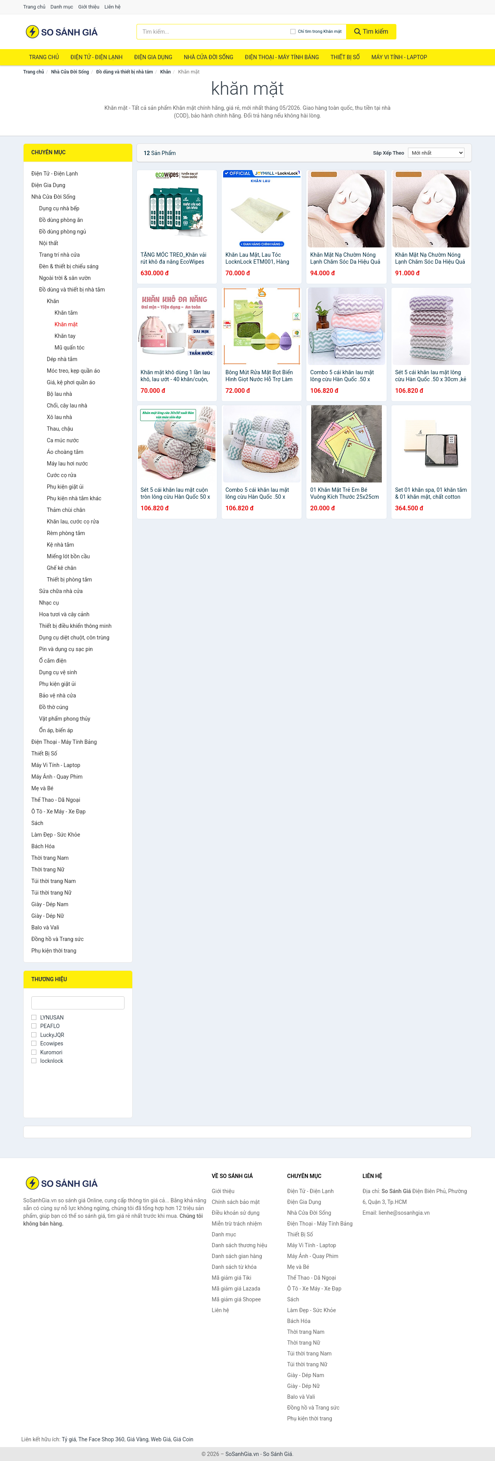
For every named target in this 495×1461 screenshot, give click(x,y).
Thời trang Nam (50, 858)
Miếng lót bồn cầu (68, 556)
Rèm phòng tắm (66, 533)
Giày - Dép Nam (49, 904)
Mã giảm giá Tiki (231, 1278)
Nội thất (48, 243)
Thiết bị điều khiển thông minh (75, 626)
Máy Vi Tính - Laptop (399, 57)
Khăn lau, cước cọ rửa (73, 521)
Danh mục (62, 7)
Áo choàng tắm (65, 452)
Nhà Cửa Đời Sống (208, 57)
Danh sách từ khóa (234, 1267)
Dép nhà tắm (62, 359)
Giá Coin (183, 1439)
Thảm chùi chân (66, 510)
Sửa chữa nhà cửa (61, 591)
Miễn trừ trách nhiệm (237, 1224)
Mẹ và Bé (42, 788)
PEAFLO (45, 1026)
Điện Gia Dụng (153, 57)
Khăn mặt (66, 324)
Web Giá (161, 1439)
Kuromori (46, 1052)
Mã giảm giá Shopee (236, 1299)
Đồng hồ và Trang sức (57, 939)
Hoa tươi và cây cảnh (64, 614)
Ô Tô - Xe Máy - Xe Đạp (58, 811)
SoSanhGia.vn (242, 1454)
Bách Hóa (43, 846)
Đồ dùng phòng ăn (61, 220)
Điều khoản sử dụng (236, 1213)
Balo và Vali (45, 927)
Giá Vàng (137, 1439)
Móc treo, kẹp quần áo (73, 371)
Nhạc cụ (49, 603)
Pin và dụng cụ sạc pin (66, 649)
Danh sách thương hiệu (239, 1245)
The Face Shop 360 (101, 1439)
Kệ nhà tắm (60, 545)
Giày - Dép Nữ (47, 916)
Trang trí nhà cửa (59, 255)
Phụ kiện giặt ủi (65, 487)
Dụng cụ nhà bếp (59, 208)
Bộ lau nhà (59, 394)
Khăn (165, 72)
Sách (37, 823)
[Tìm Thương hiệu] (78, 1002)
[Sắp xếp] (436, 153)
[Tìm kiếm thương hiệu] (214, 31)
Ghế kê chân (61, 568)
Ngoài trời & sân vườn (65, 278)
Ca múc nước (63, 440)
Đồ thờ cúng (53, 707)
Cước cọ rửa (61, 475)
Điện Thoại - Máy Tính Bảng (282, 57)
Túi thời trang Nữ (51, 893)
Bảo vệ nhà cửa (57, 695)
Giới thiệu (88, 7)
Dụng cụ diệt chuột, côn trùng (74, 637)
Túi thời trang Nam (53, 881)
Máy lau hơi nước (67, 463)
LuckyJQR (47, 1035)
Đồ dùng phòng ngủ (62, 231)
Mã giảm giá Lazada (236, 1288)
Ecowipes (47, 1043)
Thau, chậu (60, 429)
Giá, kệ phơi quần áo (71, 382)
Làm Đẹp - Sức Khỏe (55, 835)
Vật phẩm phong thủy (64, 719)
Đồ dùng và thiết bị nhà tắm (124, 72)
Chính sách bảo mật (236, 1202)
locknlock (47, 1061)
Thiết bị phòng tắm (69, 579)
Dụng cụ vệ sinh (58, 672)
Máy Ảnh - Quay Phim (56, 777)
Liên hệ (112, 7)
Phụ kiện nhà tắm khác (74, 498)
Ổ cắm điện (53, 661)
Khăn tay (65, 336)
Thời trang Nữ (47, 869)
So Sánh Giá (277, 1454)
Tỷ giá (69, 1439)
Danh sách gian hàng (237, 1256)
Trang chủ (34, 7)
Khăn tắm (66, 313)
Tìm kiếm (371, 31)
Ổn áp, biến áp (56, 730)
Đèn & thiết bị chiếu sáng (69, 266)
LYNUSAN (47, 1017)
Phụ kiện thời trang (53, 951)
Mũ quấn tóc (70, 347)
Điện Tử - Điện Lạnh (96, 57)
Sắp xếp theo (388, 153)
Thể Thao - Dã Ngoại (55, 800)
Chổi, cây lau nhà (67, 405)
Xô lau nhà (59, 417)
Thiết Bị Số (345, 57)
